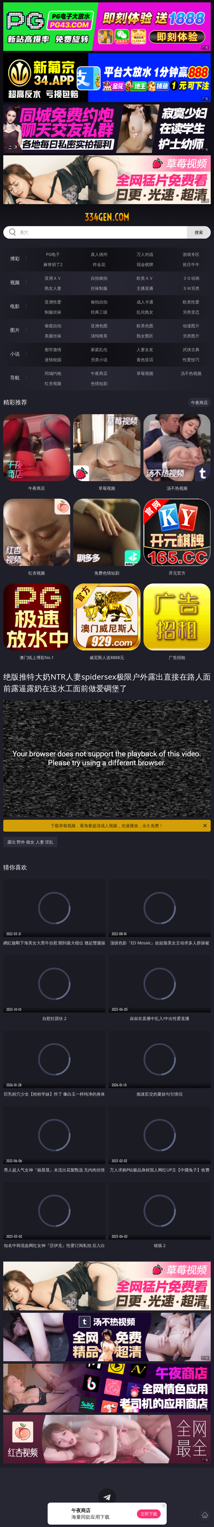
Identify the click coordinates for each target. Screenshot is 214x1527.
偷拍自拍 (99, 302)
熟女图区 (145, 336)
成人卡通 (145, 302)
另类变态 (191, 312)
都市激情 (53, 349)
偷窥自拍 (53, 325)
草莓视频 (145, 373)
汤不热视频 (191, 373)
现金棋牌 (145, 264)
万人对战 (145, 254)
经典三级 (99, 312)
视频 (15, 282)
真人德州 (99, 254)
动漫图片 (191, 325)
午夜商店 (99, 373)
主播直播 (145, 288)
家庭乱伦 (99, 349)
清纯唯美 (99, 336)
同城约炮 (53, 373)
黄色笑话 (145, 359)
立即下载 (148, 1514)
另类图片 (191, 336)
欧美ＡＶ (145, 278)
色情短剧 (99, 383)
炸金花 (99, 264)
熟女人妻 (53, 288)
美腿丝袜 (53, 336)
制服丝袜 (53, 312)
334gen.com (107, 217)
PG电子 (53, 254)
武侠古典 (191, 349)
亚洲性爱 (53, 302)
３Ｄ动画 (191, 278)
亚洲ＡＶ (53, 278)
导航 (15, 377)
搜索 (199, 232)
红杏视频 (53, 383)
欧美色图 (145, 325)
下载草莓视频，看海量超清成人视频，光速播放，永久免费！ (129, 825)
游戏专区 (191, 254)
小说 (15, 354)
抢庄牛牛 (191, 264)
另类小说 (99, 359)
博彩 (15, 258)
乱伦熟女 (145, 312)
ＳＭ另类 (191, 288)
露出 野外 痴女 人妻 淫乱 (30, 842)
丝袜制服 (99, 288)
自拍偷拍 (99, 278)
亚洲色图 (99, 325)
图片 (15, 330)
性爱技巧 (191, 359)
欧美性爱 (191, 302)
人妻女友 (145, 349)
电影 (15, 306)
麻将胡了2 (53, 264)
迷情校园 (53, 359)
